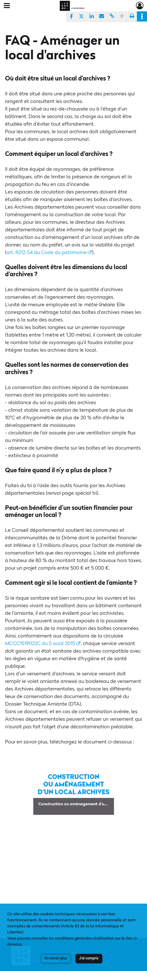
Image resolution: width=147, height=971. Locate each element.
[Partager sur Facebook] (71, 16)
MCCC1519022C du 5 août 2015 (42, 643)
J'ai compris (89, 958)
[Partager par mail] (102, 16)
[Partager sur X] (81, 16)
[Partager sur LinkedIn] (91, 16)
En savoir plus (56, 958)
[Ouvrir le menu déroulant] (7, 6)
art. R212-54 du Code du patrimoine (49, 252)
